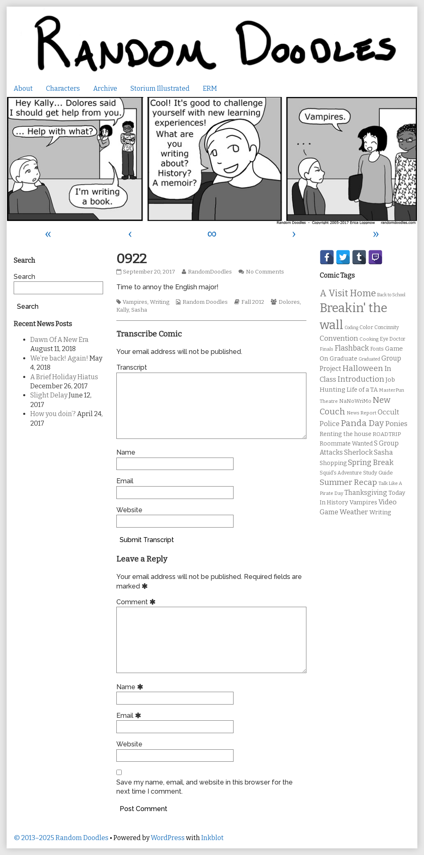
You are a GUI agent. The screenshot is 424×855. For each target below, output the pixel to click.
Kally (122, 310)
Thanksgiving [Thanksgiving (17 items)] (365, 493)
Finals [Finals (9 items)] (326, 349)
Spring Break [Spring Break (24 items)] (370, 462)
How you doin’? (53, 414)
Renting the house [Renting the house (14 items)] (345, 434)
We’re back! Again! (59, 358)
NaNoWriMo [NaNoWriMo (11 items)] (355, 401)
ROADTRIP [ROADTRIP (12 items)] (387, 434)
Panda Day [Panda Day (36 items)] (362, 423)
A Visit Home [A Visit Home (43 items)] (348, 293)
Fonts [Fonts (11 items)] (377, 349)
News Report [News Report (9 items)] (361, 413)
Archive (105, 88)
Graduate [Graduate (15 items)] (343, 358)
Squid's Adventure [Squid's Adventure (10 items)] (341, 473)
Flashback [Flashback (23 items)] (352, 348)
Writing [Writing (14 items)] (380, 512)
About (23, 88)
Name (125, 452)
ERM (210, 88)
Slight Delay (48, 395)
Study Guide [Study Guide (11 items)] (378, 473)
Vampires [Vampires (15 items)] (363, 502)
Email (124, 481)
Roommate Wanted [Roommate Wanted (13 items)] (346, 443)
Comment (137, 602)
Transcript (131, 367)
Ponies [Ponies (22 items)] (396, 423)
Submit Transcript (147, 540)
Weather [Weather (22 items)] (354, 512)
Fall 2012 (252, 302)
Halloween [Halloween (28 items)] (362, 368)
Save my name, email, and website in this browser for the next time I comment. (204, 786)
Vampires (135, 302)
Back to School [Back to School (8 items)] (391, 295)
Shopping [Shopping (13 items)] (333, 463)
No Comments (265, 272)
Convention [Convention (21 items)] (339, 338)
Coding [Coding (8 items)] (351, 327)
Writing (159, 302)
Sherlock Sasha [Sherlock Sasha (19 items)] (368, 452)
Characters (63, 88)
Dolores (289, 302)
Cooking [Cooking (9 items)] (368, 339)
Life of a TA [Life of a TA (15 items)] (362, 389)
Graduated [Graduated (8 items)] (369, 359)
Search (24, 277)
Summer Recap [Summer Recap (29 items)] (348, 482)
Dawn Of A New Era (59, 340)
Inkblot (212, 838)
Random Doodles (205, 302)
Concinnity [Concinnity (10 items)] (386, 327)
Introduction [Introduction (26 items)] (360, 379)
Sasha (139, 310)
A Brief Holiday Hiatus (64, 377)
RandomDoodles (210, 272)
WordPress (168, 838)
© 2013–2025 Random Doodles (61, 838)
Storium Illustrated (160, 88)
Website (129, 510)
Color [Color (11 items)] (366, 327)
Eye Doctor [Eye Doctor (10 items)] (392, 339)
